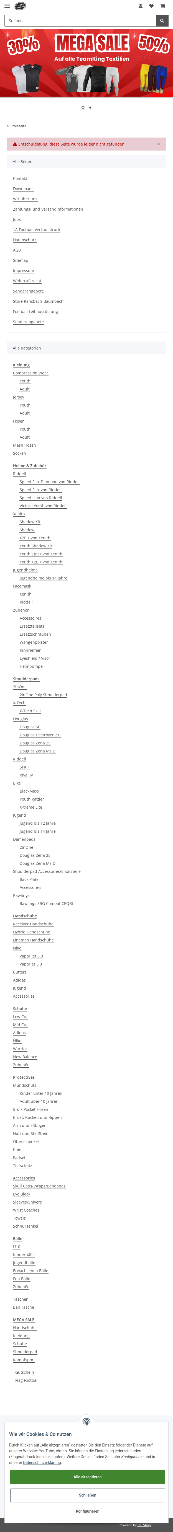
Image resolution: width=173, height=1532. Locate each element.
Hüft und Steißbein (31, 1133)
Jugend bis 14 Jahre (38, 831)
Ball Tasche (23, 1307)
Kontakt (20, 178)
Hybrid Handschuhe (31, 932)
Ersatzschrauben (35, 634)
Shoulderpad (25, 1351)
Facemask (22, 586)
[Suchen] (80, 21)
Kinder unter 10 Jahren (41, 1093)
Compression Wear (30, 373)
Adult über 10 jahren (39, 1101)
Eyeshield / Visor (35, 658)
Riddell (19, 473)
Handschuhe (25, 1327)
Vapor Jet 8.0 (31, 956)
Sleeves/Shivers (27, 1202)
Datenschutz (24, 239)
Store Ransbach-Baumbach (38, 301)
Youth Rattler (32, 799)
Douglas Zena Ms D (37, 751)
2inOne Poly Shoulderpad (43, 694)
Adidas (19, 980)
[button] (140, 6)
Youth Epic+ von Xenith (41, 554)
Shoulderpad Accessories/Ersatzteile (47, 871)
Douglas (20, 718)
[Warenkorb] (163, 6)
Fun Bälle (21, 1278)
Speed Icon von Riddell (41, 497)
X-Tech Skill (30, 710)
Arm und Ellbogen (30, 1125)
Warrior (20, 1048)
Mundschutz (24, 1085)
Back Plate (29, 879)
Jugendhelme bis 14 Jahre (43, 578)
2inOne (20, 686)
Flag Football (27, 1380)
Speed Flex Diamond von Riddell (50, 481)
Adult (25, 389)
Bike (17, 783)
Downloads (23, 188)
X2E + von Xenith (35, 537)
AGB (17, 250)
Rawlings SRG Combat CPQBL (47, 903)
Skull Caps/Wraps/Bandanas (39, 1186)
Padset (19, 1157)
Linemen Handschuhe (33, 940)
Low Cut (20, 1016)
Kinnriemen (31, 650)
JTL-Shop (144, 1525)
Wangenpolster (34, 642)
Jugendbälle (24, 1262)
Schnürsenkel (25, 1226)
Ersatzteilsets (32, 626)
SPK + (25, 767)
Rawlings (21, 895)
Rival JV (26, 775)
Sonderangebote (28, 291)
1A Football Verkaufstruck (36, 229)
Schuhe (20, 1343)
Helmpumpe (31, 666)
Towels (19, 1218)
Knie (17, 1149)
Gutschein (24, 1372)
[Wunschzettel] (151, 6)
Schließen (87, 1495)
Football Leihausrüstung (35, 311)
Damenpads (24, 839)
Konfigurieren (87, 1511)
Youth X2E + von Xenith (41, 562)
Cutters (20, 972)
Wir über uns (25, 198)
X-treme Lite (31, 807)
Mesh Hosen (24, 445)
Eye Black (21, 1194)
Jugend (19, 815)
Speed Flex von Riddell (41, 489)
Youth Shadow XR (36, 545)
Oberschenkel (26, 1141)
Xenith (19, 513)
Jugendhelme (25, 570)
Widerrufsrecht (27, 280)
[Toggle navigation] (7, 3)
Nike (17, 948)
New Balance (25, 1056)
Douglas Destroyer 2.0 (40, 734)
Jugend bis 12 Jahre (38, 823)
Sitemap (20, 260)
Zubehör (21, 610)
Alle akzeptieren (87, 1477)
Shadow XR (30, 521)
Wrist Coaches (26, 1210)
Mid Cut (20, 1024)
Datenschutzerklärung (42, 1462)
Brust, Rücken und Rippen (37, 1117)
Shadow (27, 529)
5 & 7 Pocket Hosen (30, 1109)
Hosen (19, 421)
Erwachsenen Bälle (30, 1270)
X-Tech (19, 702)
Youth (25, 381)
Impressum (23, 270)
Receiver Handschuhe (33, 924)
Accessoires (30, 618)
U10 (16, 1246)
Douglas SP (30, 726)
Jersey (18, 397)
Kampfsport (24, 1359)
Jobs (17, 219)
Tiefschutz (22, 1165)
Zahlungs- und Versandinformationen (48, 209)
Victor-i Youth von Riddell (43, 505)
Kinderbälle (24, 1254)
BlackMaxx (29, 791)
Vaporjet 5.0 (31, 964)
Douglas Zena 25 (35, 743)
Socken (19, 453)
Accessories (30, 887)
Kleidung (21, 1335)
